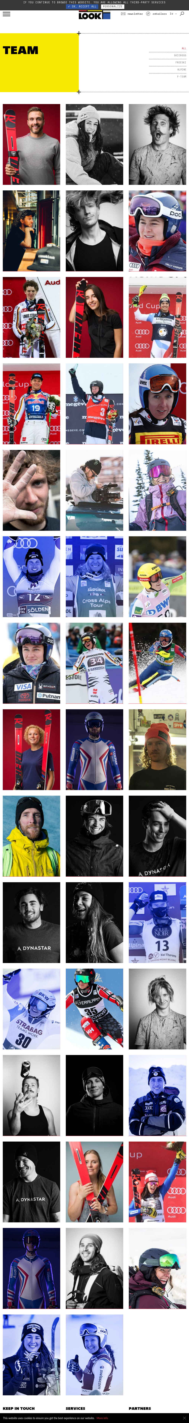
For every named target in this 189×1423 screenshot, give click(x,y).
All (184, 48)
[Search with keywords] (182, 14)
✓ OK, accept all (82, 6)
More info (102, 1418)
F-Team (181, 76)
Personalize (112, 6)
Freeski (180, 62)
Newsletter (132, 14)
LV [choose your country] (173, 13)
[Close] (184, 1418)
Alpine (181, 69)
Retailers (156, 14)
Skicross (180, 55)
